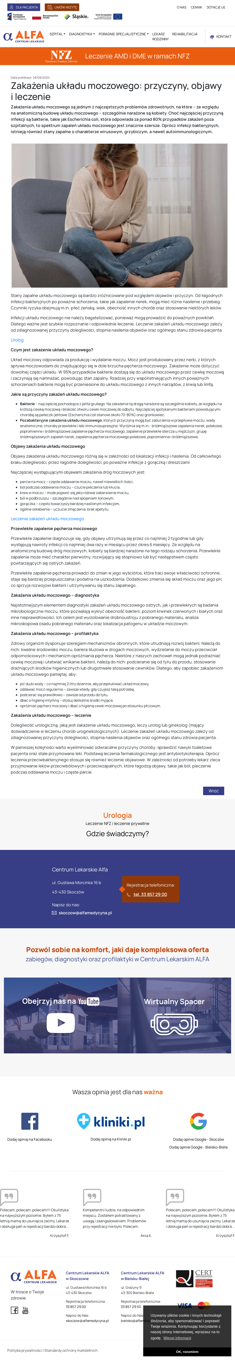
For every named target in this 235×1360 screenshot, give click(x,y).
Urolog (17, 340)
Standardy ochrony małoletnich (71, 1350)
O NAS (181, 7)
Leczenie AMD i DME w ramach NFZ (117, 55)
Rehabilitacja (185, 34)
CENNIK (196, 7)
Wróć (214, 791)
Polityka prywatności (24, 1350)
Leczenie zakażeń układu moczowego (47, 518)
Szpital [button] (56, 34)
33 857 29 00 (76, 1306)
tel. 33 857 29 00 (150, 894)
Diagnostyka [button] (80, 34)
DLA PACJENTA (27, 7)
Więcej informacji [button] (177, 1338)
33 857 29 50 (131, 1306)
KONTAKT (224, 36)
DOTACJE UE (216, 7)
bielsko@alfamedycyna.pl (141, 1320)
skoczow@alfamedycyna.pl (85, 912)
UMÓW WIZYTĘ (66, 7)
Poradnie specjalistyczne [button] (122, 34)
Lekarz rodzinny (160, 37)
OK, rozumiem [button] (187, 1352)
